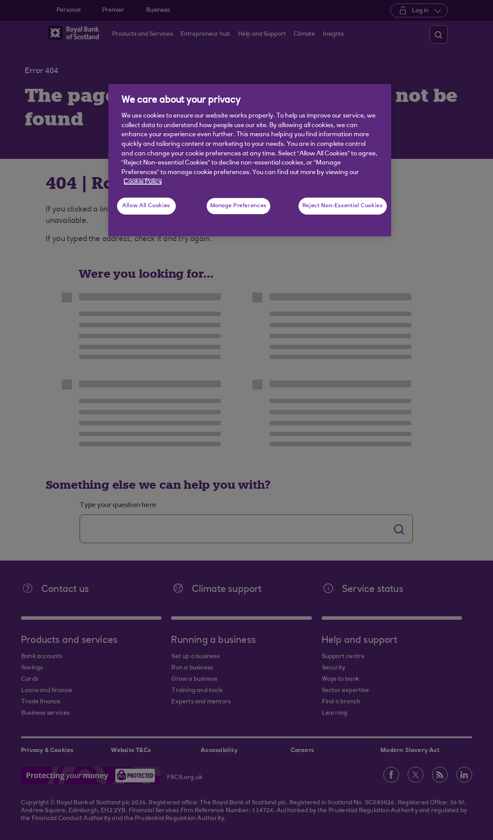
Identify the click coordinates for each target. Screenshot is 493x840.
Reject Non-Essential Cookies (342, 205)
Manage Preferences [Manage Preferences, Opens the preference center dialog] (238, 205)
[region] (249, 160)
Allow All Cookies (146, 205)
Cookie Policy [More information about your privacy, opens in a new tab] (143, 181)
